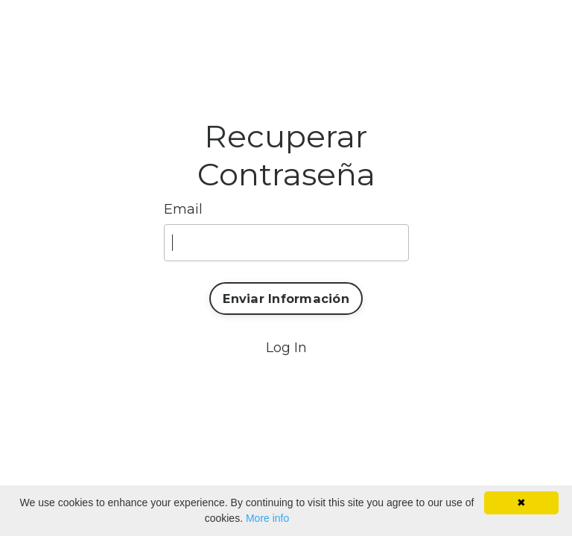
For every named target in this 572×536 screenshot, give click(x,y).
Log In (286, 347)
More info (267, 518)
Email (183, 209)
